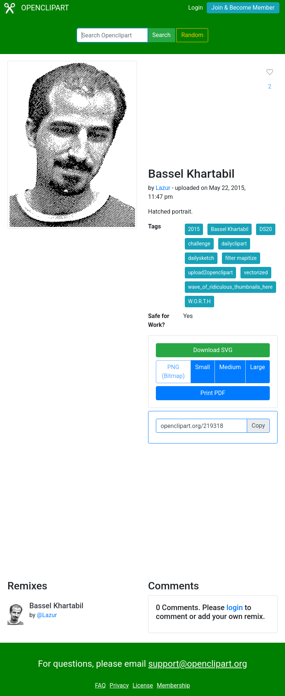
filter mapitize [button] (241, 258)
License (142, 685)
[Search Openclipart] (112, 35)
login (234, 607)
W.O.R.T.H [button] (199, 301)
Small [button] (202, 367)
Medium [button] (230, 367)
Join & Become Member (243, 7)
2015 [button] (194, 229)
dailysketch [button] (201, 258)
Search (161, 35)
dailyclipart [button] (234, 244)
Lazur (162, 187)
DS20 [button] (265, 229)
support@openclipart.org (197, 664)
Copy (258, 425)
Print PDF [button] (212, 392)
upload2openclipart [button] (210, 272)
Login (195, 7)
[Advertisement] (201, 116)
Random (192, 35)
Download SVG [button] (213, 350)
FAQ (100, 685)
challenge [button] (199, 244)
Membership (173, 685)
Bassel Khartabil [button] (229, 229)
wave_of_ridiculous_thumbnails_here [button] (230, 287)
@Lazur (47, 615)
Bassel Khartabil (56, 605)
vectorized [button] (256, 272)
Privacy (119, 685)
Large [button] (257, 367)
